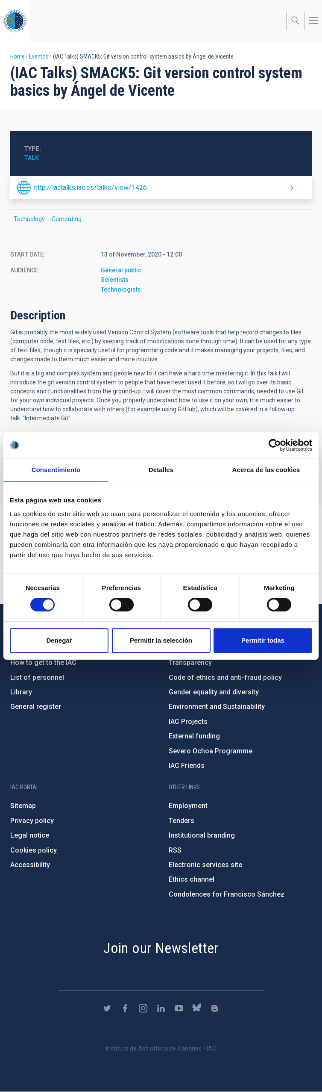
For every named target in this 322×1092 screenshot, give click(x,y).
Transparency (190, 662)
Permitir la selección (161, 640)
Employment (188, 806)
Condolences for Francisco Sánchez (226, 894)
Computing (67, 218)
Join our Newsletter (161, 947)
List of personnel (37, 677)
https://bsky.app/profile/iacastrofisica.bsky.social (197, 1008)
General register (35, 706)
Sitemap (23, 806)
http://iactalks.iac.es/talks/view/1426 (90, 187)
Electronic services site (205, 865)
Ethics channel (191, 879)
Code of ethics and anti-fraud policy (225, 677)
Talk (31, 157)
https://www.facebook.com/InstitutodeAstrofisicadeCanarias (125, 1008)
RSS (175, 850)
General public (121, 270)
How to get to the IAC (43, 662)
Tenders (181, 821)
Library (21, 692)
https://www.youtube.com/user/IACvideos (179, 1008)
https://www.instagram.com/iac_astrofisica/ (143, 1008)
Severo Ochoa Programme (210, 751)
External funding (194, 736)
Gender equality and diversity (214, 692)
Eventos (39, 56)
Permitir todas (262, 640)
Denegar (59, 640)
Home (17, 56)
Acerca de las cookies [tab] (266, 469)
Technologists (121, 289)
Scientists (115, 279)
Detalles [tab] (161, 469)
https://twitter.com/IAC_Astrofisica (107, 1008)
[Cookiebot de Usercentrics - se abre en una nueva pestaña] (274, 445)
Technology (29, 218)
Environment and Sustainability (217, 706)
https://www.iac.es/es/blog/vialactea (215, 1008)
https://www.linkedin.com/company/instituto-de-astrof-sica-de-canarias (161, 1008)
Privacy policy (32, 821)
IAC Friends (187, 765)
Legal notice (29, 835)
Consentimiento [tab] (56, 469)
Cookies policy (33, 850)
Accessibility (30, 865)
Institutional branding (202, 835)
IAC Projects (188, 721)
